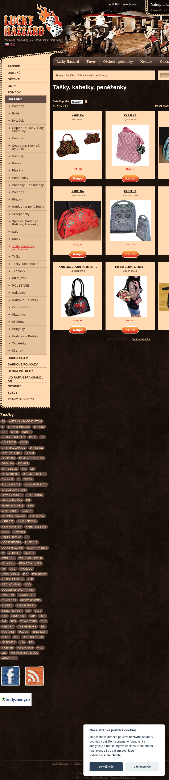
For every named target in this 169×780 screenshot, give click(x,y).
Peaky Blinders (21, 399)
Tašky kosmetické (25, 264)
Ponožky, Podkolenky (28, 185)
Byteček (18, 120)
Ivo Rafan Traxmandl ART (25, 379)
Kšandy (17, 350)
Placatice (19, 314)
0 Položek (156, 10)
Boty (12, 86)
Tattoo (91, 61)
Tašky (16, 256)
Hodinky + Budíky (25, 336)
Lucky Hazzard (68, 61)
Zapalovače (20, 307)
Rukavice (19, 292)
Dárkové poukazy (23, 364)
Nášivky (18, 156)
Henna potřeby (20, 371)
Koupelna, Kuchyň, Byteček (26, 147)
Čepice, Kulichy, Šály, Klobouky (28, 129)
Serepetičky (21, 214)
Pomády (14, 92)
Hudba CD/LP (18, 358)
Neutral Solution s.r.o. (123, 777)
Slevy (12, 392)
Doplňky (15, 99)
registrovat (131, 4)
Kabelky (18, 138)
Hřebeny (18, 321)
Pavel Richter (100, 777)
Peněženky (20, 177)
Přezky (17, 199)
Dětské (14, 79)
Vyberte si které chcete (105, 755)
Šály (15, 231)
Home (59, 75)
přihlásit (115, 4)
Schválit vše (106, 766)
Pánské (14, 66)
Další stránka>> (141, 339)
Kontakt (146, 61)
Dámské (14, 72)
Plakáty (17, 170)
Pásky (16, 163)
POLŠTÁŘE (20, 285)
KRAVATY (19, 278)
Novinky (14, 386)
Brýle (16, 113)
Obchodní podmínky (118, 61)
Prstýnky (18, 329)
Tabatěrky (19, 343)
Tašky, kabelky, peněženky (23, 248)
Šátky (16, 239)
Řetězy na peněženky (28, 206)
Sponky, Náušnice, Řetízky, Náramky (26, 223)
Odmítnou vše (142, 766)
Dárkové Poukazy (25, 300)
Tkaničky (18, 271)
